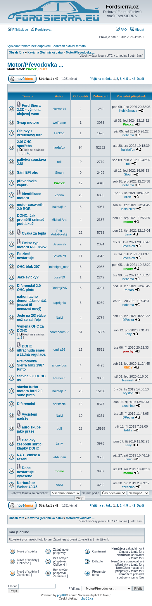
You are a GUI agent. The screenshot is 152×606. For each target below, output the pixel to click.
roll (59, 161)
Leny (128, 234)
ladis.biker (128, 209)
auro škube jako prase (29, 429)
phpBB (61, 595)
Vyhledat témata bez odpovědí (29, 46)
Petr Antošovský (59, 232)
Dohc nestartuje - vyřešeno (26, 472)
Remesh (59, 378)
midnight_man (59, 266)
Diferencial (26, 404)
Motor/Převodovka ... (80, 52)
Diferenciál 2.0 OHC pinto (29, 288)
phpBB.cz (87, 598)
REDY (42, 69)
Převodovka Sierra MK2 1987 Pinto (30, 365)
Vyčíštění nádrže (27, 416)
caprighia (59, 302)
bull (59, 428)
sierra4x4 (59, 109)
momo (128, 221)
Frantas (128, 290)
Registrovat (41, 29)
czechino (128, 405)
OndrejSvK (59, 288)
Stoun (59, 172)
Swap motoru (28, 122)
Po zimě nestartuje (25, 256)
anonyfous (59, 365)
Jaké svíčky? (28, 277)
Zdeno (59, 195)
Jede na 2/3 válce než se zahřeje (31, 318)
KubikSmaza (128, 110)
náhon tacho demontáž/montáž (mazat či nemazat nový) (31, 303)
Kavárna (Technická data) (45, 52)
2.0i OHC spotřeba (24, 144)
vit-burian (59, 457)
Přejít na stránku (100, 78)
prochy (128, 351)
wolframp (59, 122)
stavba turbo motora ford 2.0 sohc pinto (29, 391)
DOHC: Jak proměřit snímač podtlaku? (30, 220)
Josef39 (59, 277)
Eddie (128, 430)
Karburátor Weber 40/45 (27, 485)
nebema (128, 135)
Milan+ (128, 197)
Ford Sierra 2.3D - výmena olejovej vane (29, 110)
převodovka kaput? (27, 183)
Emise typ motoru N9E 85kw (31, 245)
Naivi (59, 317)
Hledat (137, 29)
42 (133, 78)
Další (140, 78)
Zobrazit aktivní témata (69, 46)
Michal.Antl (59, 219)
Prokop (59, 133)
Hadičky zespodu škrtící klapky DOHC (29, 444)
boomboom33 (59, 332)
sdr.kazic (59, 404)
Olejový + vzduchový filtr (29, 133)
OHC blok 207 (28, 267)
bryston (128, 393)
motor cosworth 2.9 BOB (30, 207)
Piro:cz (31, 69)
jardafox (59, 147)
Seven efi (59, 244)
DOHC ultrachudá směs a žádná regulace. (31, 350)
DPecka (128, 319)
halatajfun (128, 149)
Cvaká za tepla (34, 233)
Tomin (128, 459)
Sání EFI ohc (27, 173)
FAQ (121, 29)
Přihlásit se (18, 29)
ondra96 (59, 349)
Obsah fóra (16, 52)
